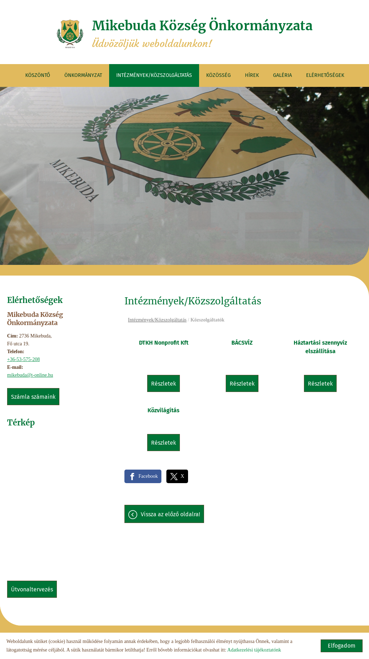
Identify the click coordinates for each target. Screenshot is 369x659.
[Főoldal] (70, 34)
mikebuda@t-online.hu (30, 375)
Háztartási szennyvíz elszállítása (320, 347)
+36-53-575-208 (23, 359)
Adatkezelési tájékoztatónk (254, 650)
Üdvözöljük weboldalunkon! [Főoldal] (202, 34)
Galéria (282, 75)
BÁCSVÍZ (242, 342)
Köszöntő (37, 75)
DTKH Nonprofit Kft (163, 342)
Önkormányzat (83, 75)
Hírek (252, 75)
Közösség (218, 75)
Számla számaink (33, 396)
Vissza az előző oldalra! (170, 514)
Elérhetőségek (325, 75)
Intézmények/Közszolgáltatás (154, 75)
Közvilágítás (164, 410)
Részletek (163, 383)
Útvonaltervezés (32, 589)
